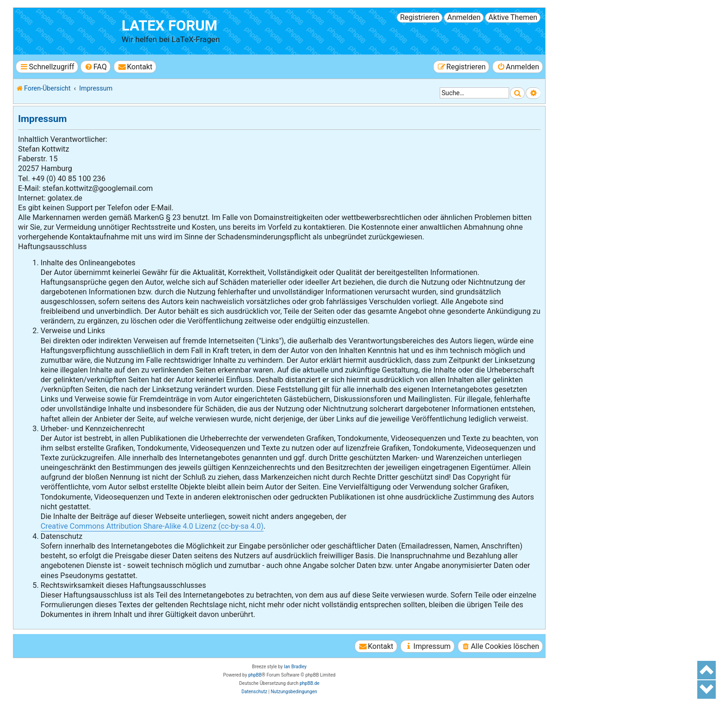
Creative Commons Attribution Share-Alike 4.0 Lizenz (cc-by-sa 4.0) (152, 526)
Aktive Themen (512, 17)
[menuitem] (95, 67)
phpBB (255, 674)
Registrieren (419, 17)
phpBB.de (309, 683)
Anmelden (463, 17)
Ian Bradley (295, 666)
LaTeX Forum (169, 25)
